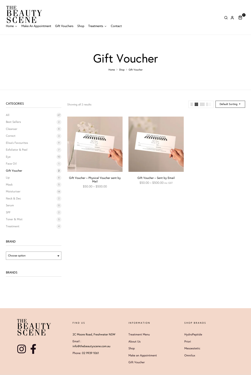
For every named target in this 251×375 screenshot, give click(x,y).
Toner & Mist (14, 219)
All (7, 115)
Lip (8, 177)
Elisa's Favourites (17, 143)
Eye (8, 157)
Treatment (12, 226)
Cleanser (11, 129)
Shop (122, 69)
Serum (10, 205)
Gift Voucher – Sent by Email (156, 178)
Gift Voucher (14, 170)
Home (111, 69)
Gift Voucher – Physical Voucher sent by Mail (95, 179)
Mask (9, 184)
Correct (10, 136)
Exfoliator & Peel (16, 149)
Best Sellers (13, 122)
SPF (8, 212)
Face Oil (11, 163)
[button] (241, 17)
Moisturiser (13, 191)
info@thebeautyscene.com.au (91, 346)
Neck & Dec (13, 198)
